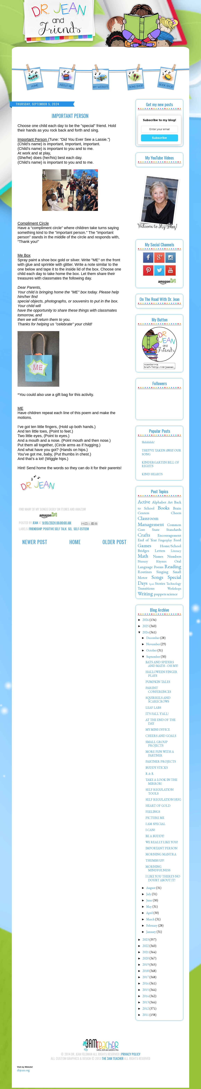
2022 (146, 947)
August (151, 889)
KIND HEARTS (152, 475)
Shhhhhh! (148, 443)
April (150, 914)
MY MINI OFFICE (158, 731)
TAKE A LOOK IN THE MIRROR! (161, 783)
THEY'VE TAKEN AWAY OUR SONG (161, 453)
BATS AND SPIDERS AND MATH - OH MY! (162, 665)
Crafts (144, 536)
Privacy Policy (130, 1055)
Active (144, 502)
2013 (146, 1003)
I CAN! (150, 831)
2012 (146, 1010)
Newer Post (34, 541)
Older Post (115, 541)
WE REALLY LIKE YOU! (162, 843)
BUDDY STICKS (157, 769)
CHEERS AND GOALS (161, 737)
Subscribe (159, 137)
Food (177, 541)
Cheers (176, 513)
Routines (145, 572)
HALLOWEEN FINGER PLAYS (161, 675)
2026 (146, 621)
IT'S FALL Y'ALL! (157, 715)
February (152, 926)
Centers (143, 513)
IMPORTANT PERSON (161, 849)
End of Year (147, 541)
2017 (146, 978)
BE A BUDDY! (155, 837)
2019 (146, 966)
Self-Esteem (81, 529)
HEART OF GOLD (158, 807)
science (172, 595)
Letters (160, 551)
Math (143, 557)
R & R (150, 775)
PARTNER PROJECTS (161, 763)
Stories (160, 584)
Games (144, 546)
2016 (146, 984)
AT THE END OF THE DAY (161, 723)
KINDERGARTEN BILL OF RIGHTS (160, 465)
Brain (177, 509)
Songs (157, 578)
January (151, 933)
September (153, 658)
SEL (70, 529)
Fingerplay (165, 541)
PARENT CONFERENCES (158, 691)
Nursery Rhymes (152, 562)
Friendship (35, 529)
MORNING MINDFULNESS (158, 869)
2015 (146, 991)
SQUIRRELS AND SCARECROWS (158, 701)
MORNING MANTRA (161, 855)
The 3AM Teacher (112, 1059)
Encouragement (169, 536)
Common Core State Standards (159, 528)
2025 (146, 627)
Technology (173, 585)
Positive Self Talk (55, 529)
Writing (145, 594)
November (153, 645)
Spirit (151, 584)
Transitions (146, 589)
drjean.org (23, 1071)
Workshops (174, 589)
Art (170, 503)
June (149, 901)
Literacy (176, 552)
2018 (146, 972)
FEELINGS (153, 813)
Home (75, 541)
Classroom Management (151, 522)
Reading (172, 567)
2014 (146, 997)
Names (158, 557)
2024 (146, 633)
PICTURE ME (155, 819)
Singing (162, 572)
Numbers (174, 557)
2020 (146, 959)
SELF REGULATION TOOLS (160, 792)
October (152, 651)
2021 (146, 953)
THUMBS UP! (155, 862)
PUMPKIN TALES (158, 683)
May (149, 908)
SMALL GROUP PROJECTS (157, 745)
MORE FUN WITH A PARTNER (160, 754)
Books (163, 509)
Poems (158, 567)
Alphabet (159, 503)
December (153, 639)
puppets (160, 595)
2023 (146, 941)
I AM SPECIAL (155, 825)
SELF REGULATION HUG (163, 801)
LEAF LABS (153, 709)
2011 (146, 1016)
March (150, 920)
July (149, 895)
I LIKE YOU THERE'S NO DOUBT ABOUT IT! (163, 879)
